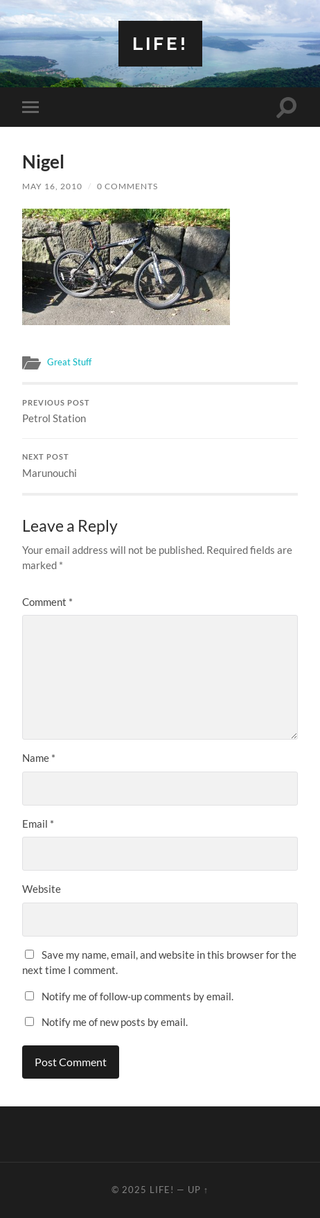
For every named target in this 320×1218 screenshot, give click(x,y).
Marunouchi (159, 466)
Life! (160, 43)
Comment (47, 601)
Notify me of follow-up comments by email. (137, 996)
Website (41, 888)
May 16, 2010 (52, 186)
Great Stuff (69, 361)
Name (38, 757)
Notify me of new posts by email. (115, 1022)
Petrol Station (159, 412)
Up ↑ (198, 1189)
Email (38, 823)
